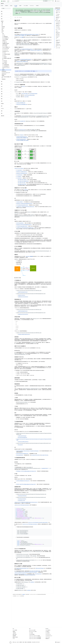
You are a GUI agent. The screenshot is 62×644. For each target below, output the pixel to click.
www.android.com (48, 634)
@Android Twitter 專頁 (32, 630)
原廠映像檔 (14, 635)
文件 (17, 17)
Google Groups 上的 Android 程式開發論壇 (35, 637)
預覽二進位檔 (14, 634)
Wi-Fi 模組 (21, 37)
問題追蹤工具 (47, 638)
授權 (23, 642)
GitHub (14, 638)
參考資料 (37, 5)
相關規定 (14, 631)
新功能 (2, 5)
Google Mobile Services (49, 635)
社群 (17, 642)
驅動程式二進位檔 (15, 637)
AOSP (15, 17)
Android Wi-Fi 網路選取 (29, 256)
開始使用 (6, 5)
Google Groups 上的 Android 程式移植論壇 (35, 638)
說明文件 (2, 3)
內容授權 (23, 594)
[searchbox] (6, 8)
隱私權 (26, 642)
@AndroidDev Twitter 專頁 (32, 631)
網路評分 (34, 71)
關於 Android (14, 642)
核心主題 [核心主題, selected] (16, 5)
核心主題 (20, 17)
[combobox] (47, 1)
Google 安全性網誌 (31, 634)
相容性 (20, 5)
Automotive (32, 5)
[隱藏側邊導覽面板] (10, 642)
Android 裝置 (26, 5)
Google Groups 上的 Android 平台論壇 (34, 635)
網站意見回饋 (29, 642)
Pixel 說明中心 (47, 631)
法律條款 (20, 642)
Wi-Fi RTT (23, 86)
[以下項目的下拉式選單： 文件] (10, 1)
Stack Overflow (48, 637)
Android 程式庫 (15, 630)
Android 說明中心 (48, 630)
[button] (5, 14)
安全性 (11, 5)
